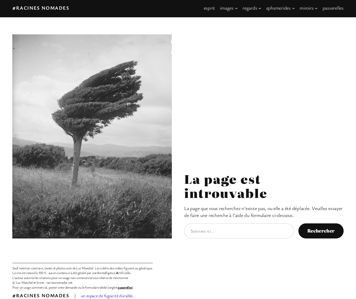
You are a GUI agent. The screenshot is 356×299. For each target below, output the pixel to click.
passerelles (125, 287)
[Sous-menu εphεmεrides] (293, 7)
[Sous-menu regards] (259, 7)
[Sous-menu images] (236, 7)
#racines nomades (40, 7)
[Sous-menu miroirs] (316, 7)
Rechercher (321, 230)
